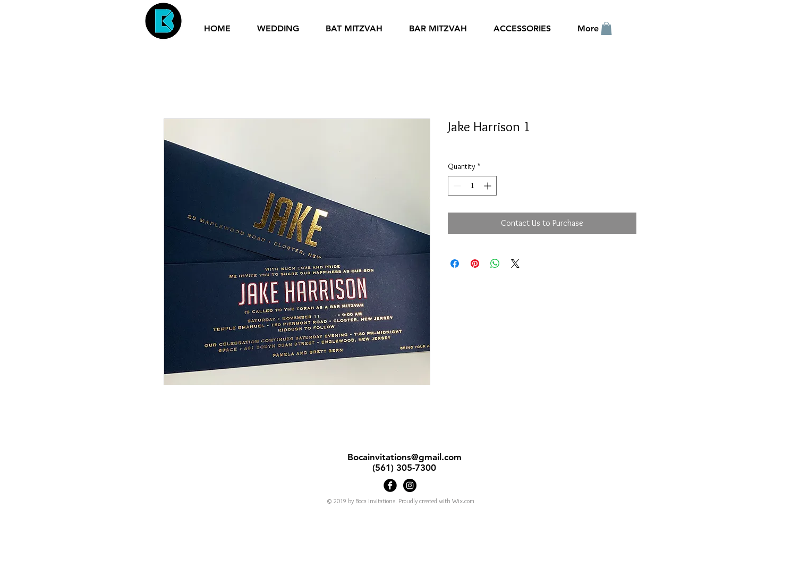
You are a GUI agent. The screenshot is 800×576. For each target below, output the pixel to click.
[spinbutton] (472, 185)
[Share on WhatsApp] (495, 263)
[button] (606, 28)
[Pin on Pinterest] (475, 263)
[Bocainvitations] (409, 485)
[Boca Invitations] (390, 485)
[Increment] (488, 185)
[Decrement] (456, 185)
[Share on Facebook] (454, 263)
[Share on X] (515, 263)
